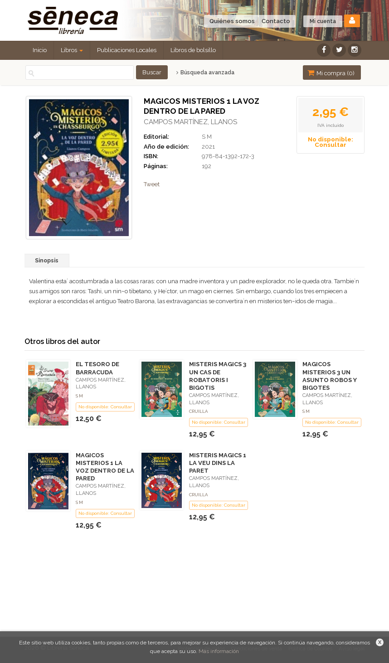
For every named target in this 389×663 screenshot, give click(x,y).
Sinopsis (46, 260)
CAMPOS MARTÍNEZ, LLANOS (190, 122)
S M (207, 136)
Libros (72, 50)
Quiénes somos (232, 21)
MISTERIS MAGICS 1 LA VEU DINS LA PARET (217, 463)
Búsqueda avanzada (205, 72)
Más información (219, 651)
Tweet (152, 184)
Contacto (276, 21)
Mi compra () (331, 73)
